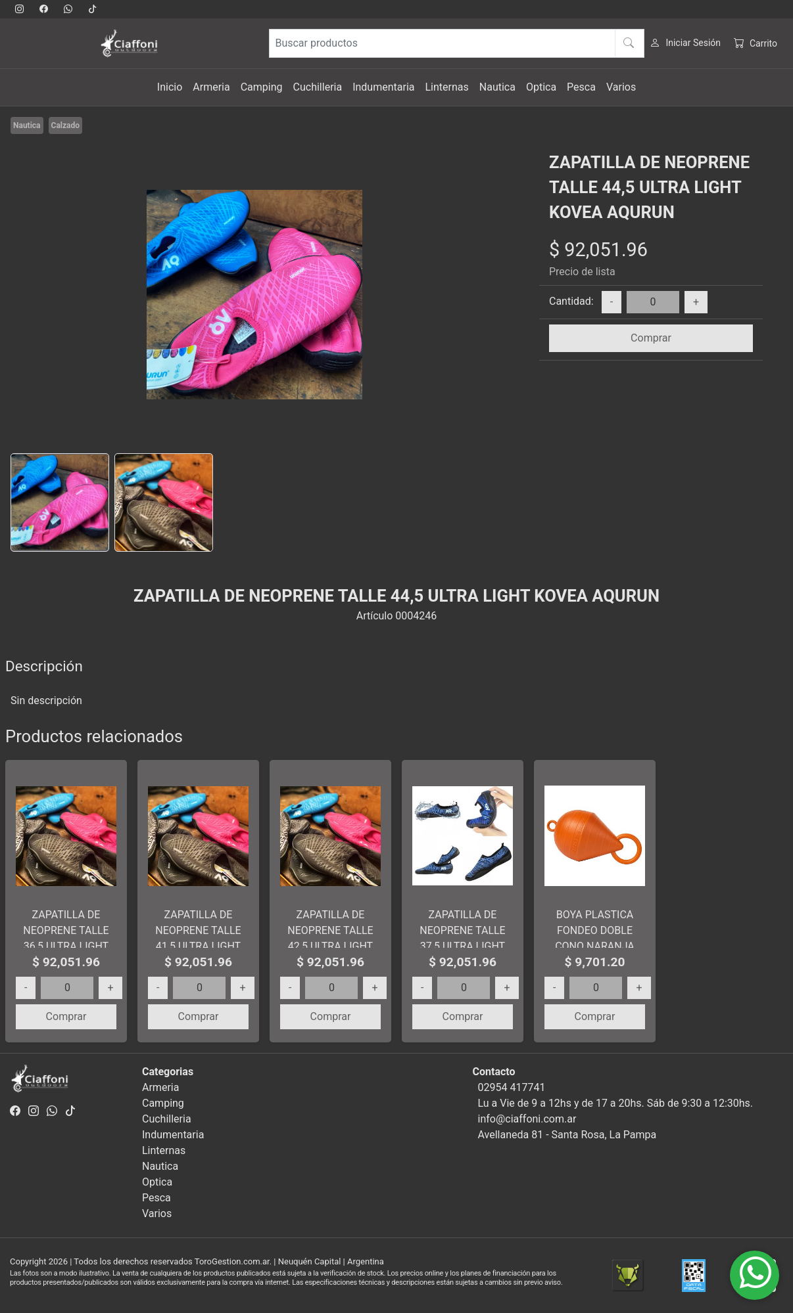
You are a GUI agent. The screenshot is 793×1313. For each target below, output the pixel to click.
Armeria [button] (211, 87)
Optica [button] (541, 87)
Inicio (169, 87)
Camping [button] (262, 87)
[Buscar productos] (456, 43)
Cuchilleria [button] (318, 87)
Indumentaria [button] (383, 87)
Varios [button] (621, 87)
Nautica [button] (497, 87)
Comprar (651, 338)
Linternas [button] (446, 87)
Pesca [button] (581, 87)
